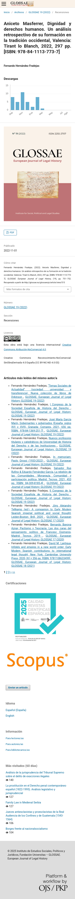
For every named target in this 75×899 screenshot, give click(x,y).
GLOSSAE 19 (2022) (39, 12)
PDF (11, 232)
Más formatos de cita (18, 289)
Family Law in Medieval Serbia (23, 802)
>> (13, 572)
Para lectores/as (15, 738)
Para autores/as (14, 744)
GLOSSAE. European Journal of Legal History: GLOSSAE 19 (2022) (41, 449)
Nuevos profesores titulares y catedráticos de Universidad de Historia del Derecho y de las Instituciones (41, 442)
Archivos (19, 12)
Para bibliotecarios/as (18, 750)
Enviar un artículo (18, 687)
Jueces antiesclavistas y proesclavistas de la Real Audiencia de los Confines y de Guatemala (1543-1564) (35, 815)
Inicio (7, 12)
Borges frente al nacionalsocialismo (27, 828)
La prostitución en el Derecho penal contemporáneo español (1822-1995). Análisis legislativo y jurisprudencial (36, 789)
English (10, 715)
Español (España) (16, 710)
